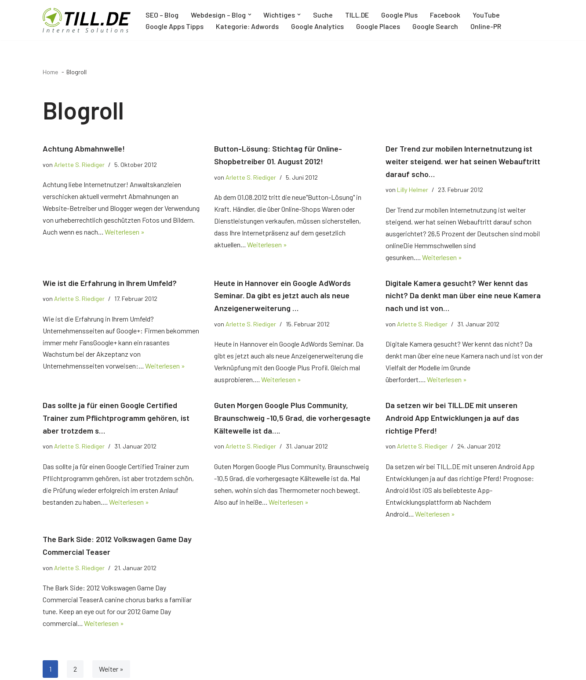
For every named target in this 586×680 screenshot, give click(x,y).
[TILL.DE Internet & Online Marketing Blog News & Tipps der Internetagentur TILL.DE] (87, 20)
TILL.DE (358, 15)
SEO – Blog (162, 15)
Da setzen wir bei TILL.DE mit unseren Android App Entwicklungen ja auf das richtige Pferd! (452, 419)
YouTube (488, 15)
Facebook (446, 15)
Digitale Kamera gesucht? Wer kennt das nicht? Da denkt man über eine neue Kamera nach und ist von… (463, 296)
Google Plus (400, 15)
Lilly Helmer (412, 190)
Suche (324, 15)
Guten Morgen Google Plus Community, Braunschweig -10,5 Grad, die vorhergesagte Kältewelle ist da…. (292, 419)
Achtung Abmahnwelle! (84, 148)
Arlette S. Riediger (79, 164)
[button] (249, 14)
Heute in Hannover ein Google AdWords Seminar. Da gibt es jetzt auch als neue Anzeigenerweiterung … (282, 296)
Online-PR (487, 26)
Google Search (436, 26)
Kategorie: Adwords (247, 26)
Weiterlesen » (126, 232)
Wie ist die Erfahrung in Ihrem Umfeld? (110, 283)
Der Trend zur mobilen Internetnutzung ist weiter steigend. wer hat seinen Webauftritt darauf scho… (463, 161)
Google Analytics (317, 26)
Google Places (379, 26)
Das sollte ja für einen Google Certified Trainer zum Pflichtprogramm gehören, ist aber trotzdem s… (116, 419)
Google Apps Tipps (175, 26)
